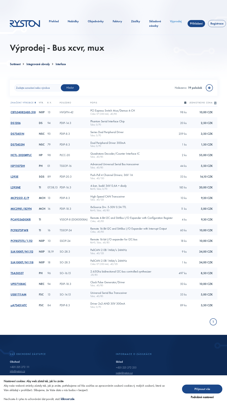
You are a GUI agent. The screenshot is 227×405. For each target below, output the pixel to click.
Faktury (117, 21)
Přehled (54, 21)
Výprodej (176, 21)
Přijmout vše (202, 389)
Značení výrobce (23, 102)
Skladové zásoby (155, 23)
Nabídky (73, 21)
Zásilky (135, 21)
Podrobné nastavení (202, 397)
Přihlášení (196, 23)
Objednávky (96, 21)
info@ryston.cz (17, 371)
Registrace (216, 23)
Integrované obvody (38, 64)
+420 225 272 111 (20, 367)
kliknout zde (67, 399)
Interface (61, 64)
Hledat (70, 87)
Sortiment (15, 64)
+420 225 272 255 (126, 367)
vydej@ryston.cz (124, 373)
